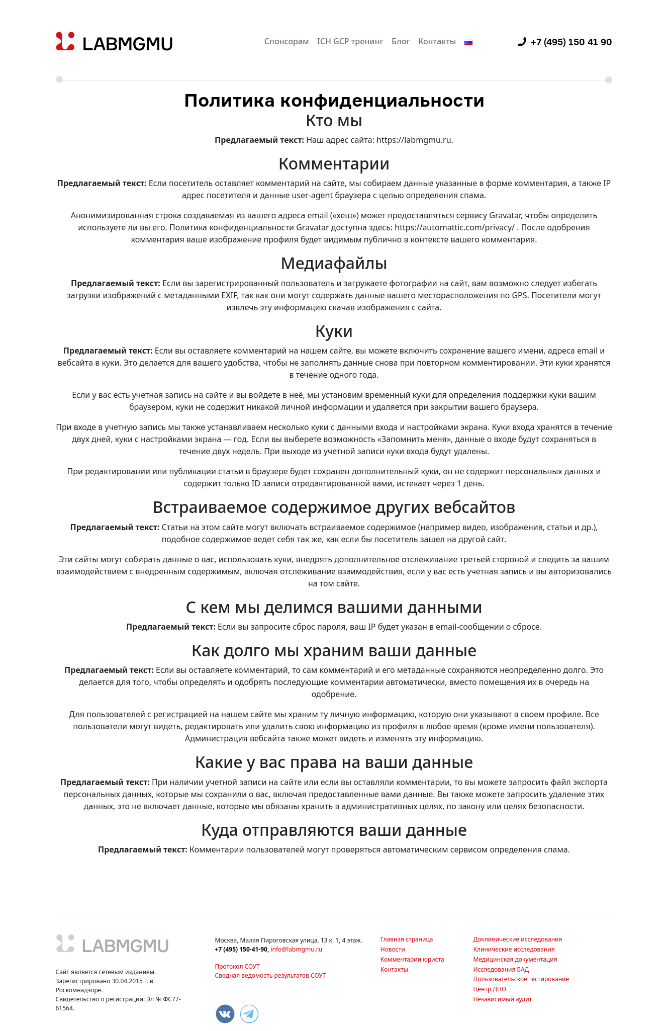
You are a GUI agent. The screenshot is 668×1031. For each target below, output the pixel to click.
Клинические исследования (513, 949)
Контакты (437, 41)
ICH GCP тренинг (350, 41)
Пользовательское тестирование (521, 979)
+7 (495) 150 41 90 (571, 41)
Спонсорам (286, 41)
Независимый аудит (502, 999)
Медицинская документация (515, 959)
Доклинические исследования (517, 939)
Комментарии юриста (412, 959)
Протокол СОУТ (237, 966)
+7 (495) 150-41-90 (241, 949)
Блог (401, 41)
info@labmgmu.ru (296, 949)
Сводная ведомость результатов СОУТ (270, 975)
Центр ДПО (489, 989)
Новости (392, 949)
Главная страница (406, 939)
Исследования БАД (501, 969)
